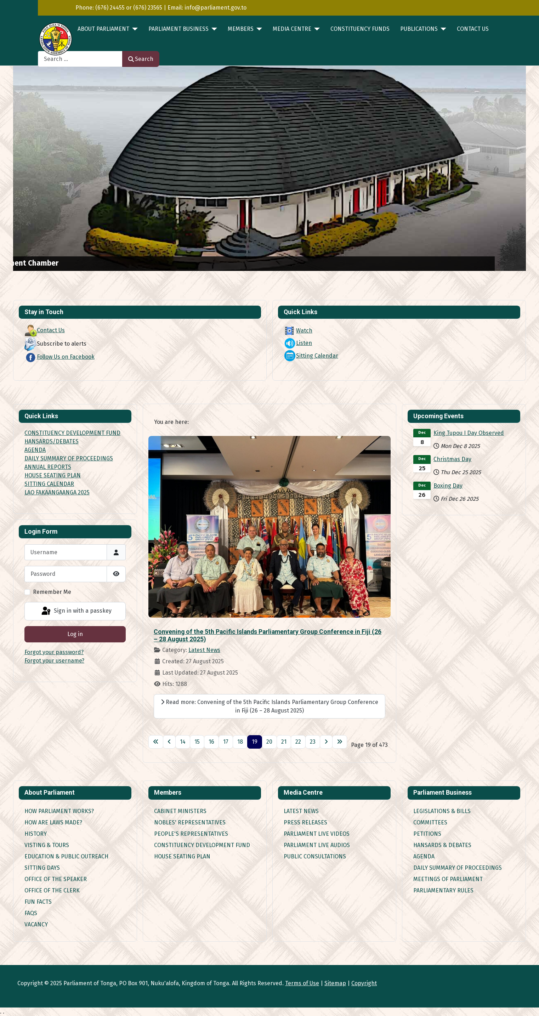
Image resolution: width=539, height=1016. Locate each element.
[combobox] (80, 59)
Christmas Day (452, 459)
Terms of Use (302, 983)
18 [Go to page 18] (240, 741)
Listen (298, 343)
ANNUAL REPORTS (47, 467)
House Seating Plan (182, 856)
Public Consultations (315, 856)
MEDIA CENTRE (292, 28)
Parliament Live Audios (317, 845)
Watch (298, 330)
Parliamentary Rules (443, 890)
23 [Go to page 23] (313, 741)
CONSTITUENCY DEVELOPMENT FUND (72, 433)
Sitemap (335, 983)
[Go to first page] (155, 742)
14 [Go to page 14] (183, 741)
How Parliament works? (59, 811)
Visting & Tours (46, 845)
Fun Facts (38, 901)
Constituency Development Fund (202, 845)
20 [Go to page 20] (269, 741)
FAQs (30, 913)
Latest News (204, 650)
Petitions (427, 833)
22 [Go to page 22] (298, 741)
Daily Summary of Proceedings (457, 867)
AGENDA (35, 450)
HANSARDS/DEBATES (51, 441)
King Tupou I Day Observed (468, 433)
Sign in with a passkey (76, 611)
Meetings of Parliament (448, 879)
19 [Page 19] (254, 741)
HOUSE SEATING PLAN (52, 475)
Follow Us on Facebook (59, 356)
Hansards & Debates (442, 845)
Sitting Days (42, 867)
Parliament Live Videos (317, 833)
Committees (430, 822)
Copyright (364, 983)
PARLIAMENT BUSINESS (178, 28)
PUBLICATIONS (419, 28)
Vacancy (36, 924)
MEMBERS (241, 28)
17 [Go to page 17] (225, 741)
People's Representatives (191, 833)
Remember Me (52, 592)
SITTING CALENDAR (49, 484)
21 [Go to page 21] (283, 741)
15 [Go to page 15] (197, 741)
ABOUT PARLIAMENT (103, 28)
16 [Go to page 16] (211, 741)
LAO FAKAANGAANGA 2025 (57, 492)
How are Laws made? (53, 822)
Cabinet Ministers (180, 811)
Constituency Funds (360, 28)
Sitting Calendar (311, 355)
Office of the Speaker (55, 879)
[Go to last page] (339, 742)
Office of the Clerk (52, 890)
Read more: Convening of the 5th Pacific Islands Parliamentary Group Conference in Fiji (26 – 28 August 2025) (269, 706)
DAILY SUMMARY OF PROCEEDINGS (68, 458)
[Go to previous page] (169, 742)
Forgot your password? (54, 652)
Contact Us (473, 28)
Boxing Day (448, 485)
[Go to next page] (326, 742)
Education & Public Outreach (66, 856)
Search (140, 59)
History (35, 833)
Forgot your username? (54, 660)
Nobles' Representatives (190, 822)
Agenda (424, 856)
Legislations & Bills (442, 811)
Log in (75, 634)
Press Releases (305, 822)
